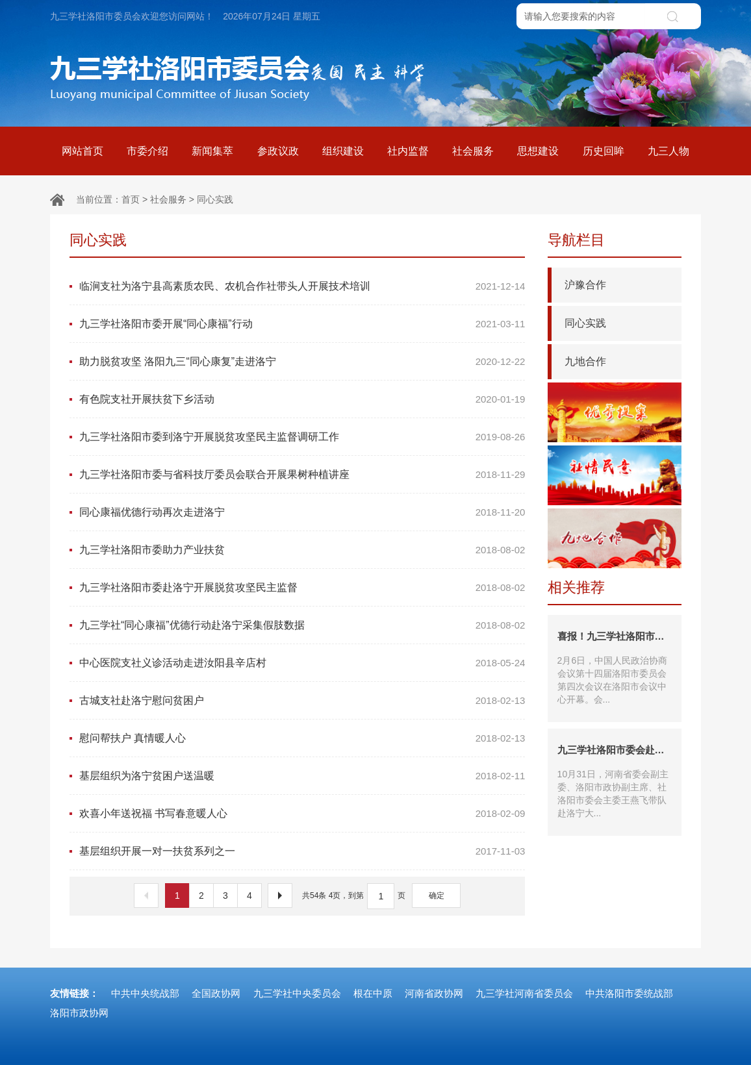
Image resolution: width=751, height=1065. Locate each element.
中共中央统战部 (145, 993)
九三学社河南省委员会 (524, 993)
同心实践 (215, 199)
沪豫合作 (585, 284)
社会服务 (168, 199)
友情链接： (74, 993)
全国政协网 (216, 993)
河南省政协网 (434, 993)
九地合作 (585, 361)
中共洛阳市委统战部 (629, 993)
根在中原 (372, 993)
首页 (130, 199)
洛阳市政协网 (79, 1012)
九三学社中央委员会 (297, 993)
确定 (436, 895)
